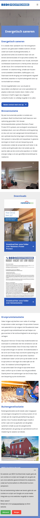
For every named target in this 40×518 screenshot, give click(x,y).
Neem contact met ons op (13, 105)
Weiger (16, 512)
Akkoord (5, 512)
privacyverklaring (18, 504)
